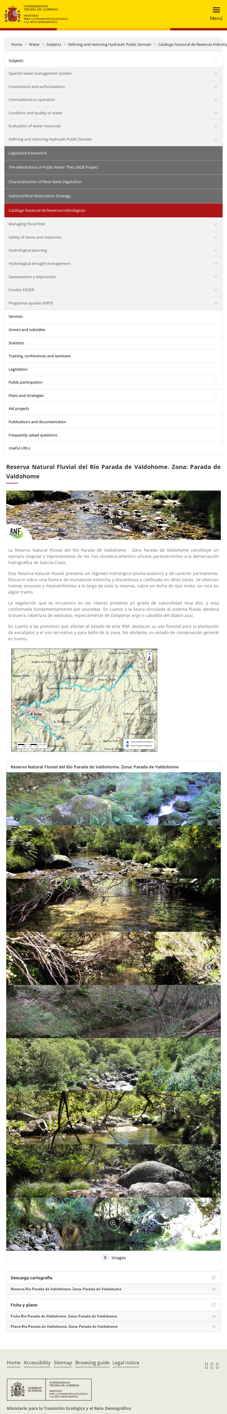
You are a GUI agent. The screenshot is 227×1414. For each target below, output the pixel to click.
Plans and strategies (26, 395)
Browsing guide (92, 1362)
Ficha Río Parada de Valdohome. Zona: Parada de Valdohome (64, 1316)
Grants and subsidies (27, 329)
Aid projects (19, 408)
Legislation (18, 369)
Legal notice (126, 1362)
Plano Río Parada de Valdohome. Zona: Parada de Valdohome (64, 1326)
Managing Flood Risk (27, 224)
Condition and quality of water (35, 112)
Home (16, 44)
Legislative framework (28, 153)
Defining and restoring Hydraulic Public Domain (109, 44)
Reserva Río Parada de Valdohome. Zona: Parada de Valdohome (66, 1288)
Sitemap (63, 1362)
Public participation (26, 382)
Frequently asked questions (33, 435)
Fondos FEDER (21, 289)
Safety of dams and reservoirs (35, 237)
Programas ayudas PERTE (31, 303)
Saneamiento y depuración (32, 276)
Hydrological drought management (40, 263)
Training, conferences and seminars (40, 356)
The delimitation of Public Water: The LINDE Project (53, 167)
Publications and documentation (37, 421)
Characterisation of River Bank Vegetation (45, 181)
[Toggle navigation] (214, 14)
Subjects (53, 44)
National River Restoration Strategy (40, 195)
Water (34, 44)
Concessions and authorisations (37, 86)
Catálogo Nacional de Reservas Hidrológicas (47, 210)
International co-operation (32, 99)
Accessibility (37, 1362)
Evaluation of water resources (35, 125)
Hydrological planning (28, 250)
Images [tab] (113, 1257)
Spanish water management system (40, 73)
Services (16, 316)
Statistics (16, 343)
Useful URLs (19, 448)
